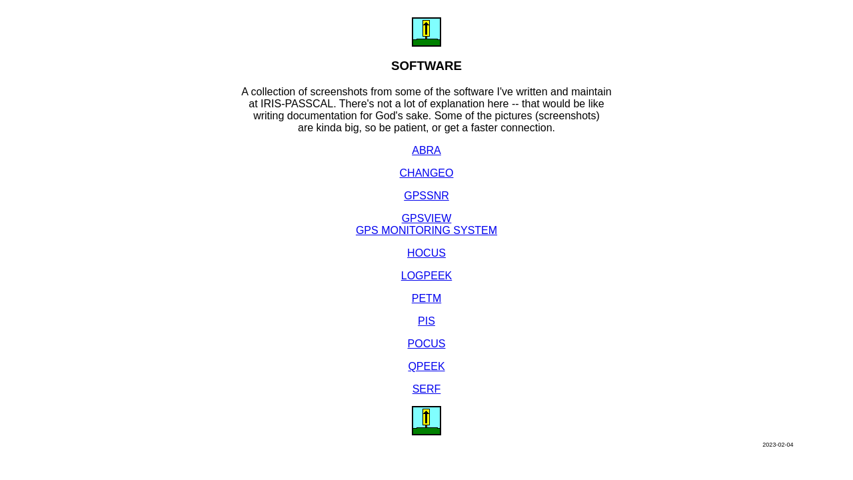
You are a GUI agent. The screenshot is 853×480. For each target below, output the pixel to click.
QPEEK (426, 366)
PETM (426, 298)
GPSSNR (426, 195)
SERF (427, 389)
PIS (426, 321)
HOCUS (426, 253)
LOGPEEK (426, 275)
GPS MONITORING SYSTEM (426, 230)
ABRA (426, 150)
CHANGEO (427, 173)
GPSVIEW (427, 218)
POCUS (427, 343)
